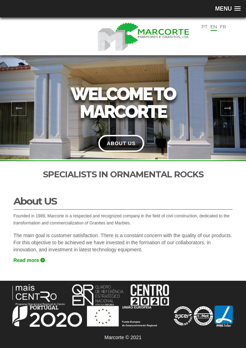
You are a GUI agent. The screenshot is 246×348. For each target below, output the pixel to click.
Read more (29, 260)
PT (204, 26)
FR (223, 26)
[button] (18, 108)
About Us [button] (121, 143)
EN (214, 26)
